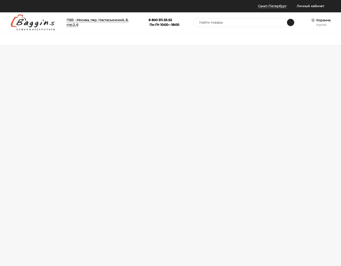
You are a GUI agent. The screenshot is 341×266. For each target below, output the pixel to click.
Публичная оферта (24, 218)
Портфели (160, 196)
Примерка (18, 207)
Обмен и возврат (72, 212)
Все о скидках (20, 201)
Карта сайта (69, 246)
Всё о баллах (95, 6)
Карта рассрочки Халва (77, 240)
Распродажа (162, 212)
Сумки (115, 196)
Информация (45, 6)
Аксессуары (161, 201)
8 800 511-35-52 (246, 139)
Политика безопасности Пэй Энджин (28, 234)
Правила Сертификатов (77, 235)
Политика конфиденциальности (26, 225)
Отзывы (71, 6)
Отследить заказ (22, 212)
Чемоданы (118, 201)
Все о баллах (20, 196)
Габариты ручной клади (77, 224)
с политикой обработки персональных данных (134, 152)
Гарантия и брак (72, 218)
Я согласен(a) (121, 152)
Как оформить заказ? (75, 196)
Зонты (115, 212)
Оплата (66, 207)
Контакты (17, 242)
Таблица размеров (74, 229)
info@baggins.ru (296, 139)
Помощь (18, 6)
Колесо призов (124, 6)
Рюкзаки (117, 207)
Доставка (67, 201)
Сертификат (161, 207)
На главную (83, 99)
